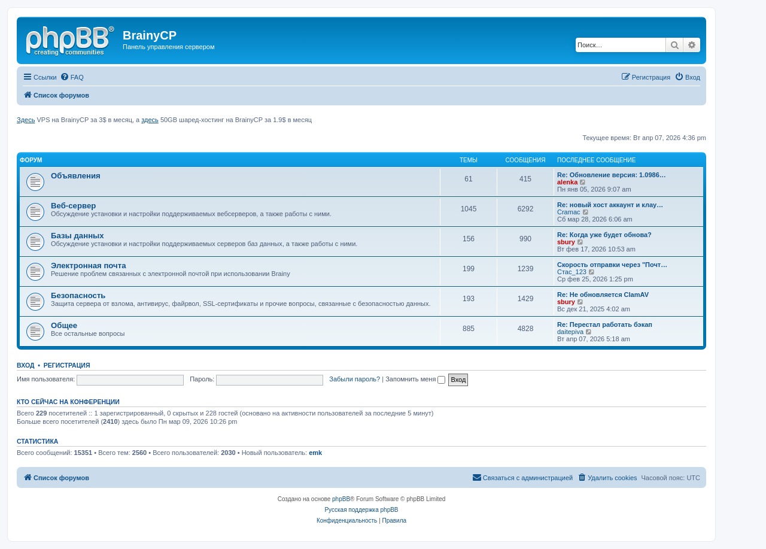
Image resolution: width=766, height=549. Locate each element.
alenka (567, 182)
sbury (566, 241)
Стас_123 (571, 271)
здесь (150, 119)
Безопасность (78, 295)
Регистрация (67, 365)
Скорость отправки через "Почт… (612, 264)
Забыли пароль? (354, 379)
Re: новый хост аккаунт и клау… (610, 204)
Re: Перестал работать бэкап (604, 324)
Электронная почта (88, 265)
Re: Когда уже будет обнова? (604, 234)
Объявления (76, 175)
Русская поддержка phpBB (361, 509)
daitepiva (570, 331)
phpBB (341, 499)
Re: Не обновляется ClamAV (603, 294)
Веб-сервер (73, 205)
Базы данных (77, 235)
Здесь (26, 119)
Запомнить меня (415, 379)
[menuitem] (72, 77)
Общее (64, 325)
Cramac (568, 212)
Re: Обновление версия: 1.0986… (611, 174)
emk (315, 452)
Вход (25, 365)
